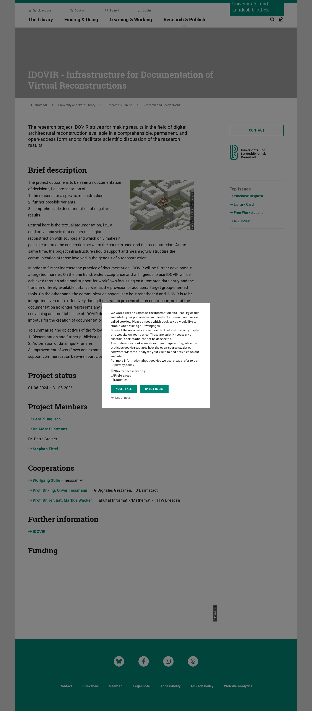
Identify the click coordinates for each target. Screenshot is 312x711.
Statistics (119, 380)
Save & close (154, 388)
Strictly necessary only (128, 371)
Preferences (121, 375)
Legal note (121, 397)
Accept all (124, 388)
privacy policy (122, 365)
